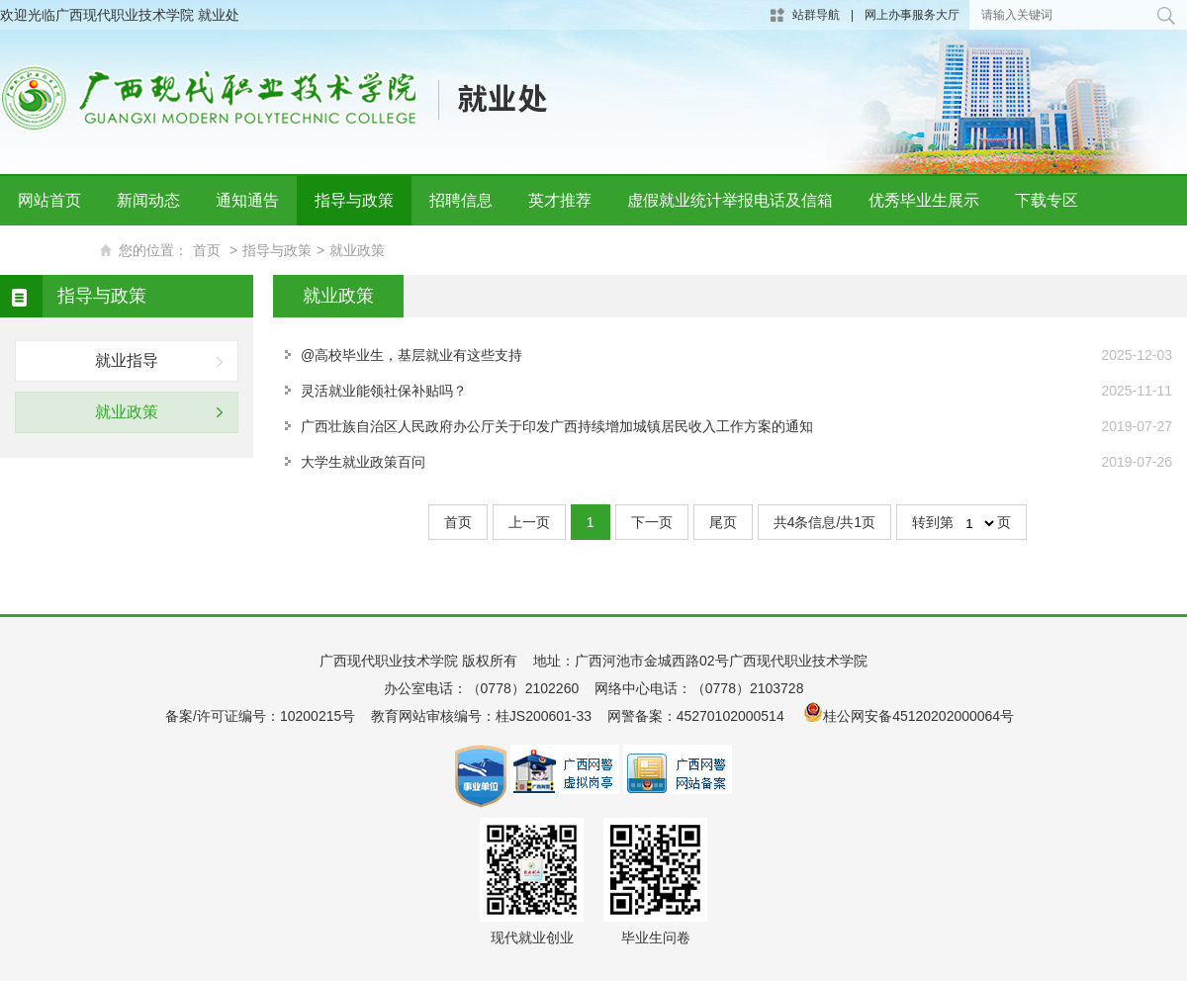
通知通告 (247, 200)
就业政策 (126, 411)
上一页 (529, 522)
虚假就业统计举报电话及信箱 (730, 200)
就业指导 (126, 360)
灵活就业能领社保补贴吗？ (384, 391)
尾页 (723, 522)
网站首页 (49, 200)
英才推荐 (560, 200)
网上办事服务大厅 (912, 15)
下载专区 (1046, 200)
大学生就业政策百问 (363, 462)
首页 (458, 522)
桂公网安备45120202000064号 (922, 716)
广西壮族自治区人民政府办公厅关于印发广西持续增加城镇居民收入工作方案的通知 (557, 426)
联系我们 (49, 249)
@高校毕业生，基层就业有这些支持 (411, 355)
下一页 (652, 522)
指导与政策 (354, 200)
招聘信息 (461, 200)
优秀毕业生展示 (923, 200)
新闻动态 (148, 200)
